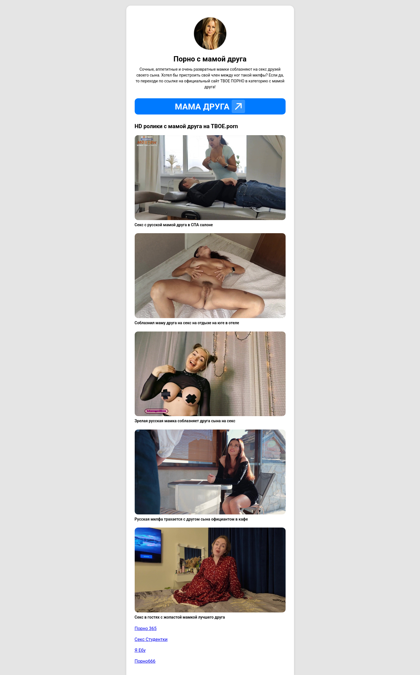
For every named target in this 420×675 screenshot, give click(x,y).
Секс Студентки (151, 639)
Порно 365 (146, 628)
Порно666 (145, 661)
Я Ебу (140, 650)
